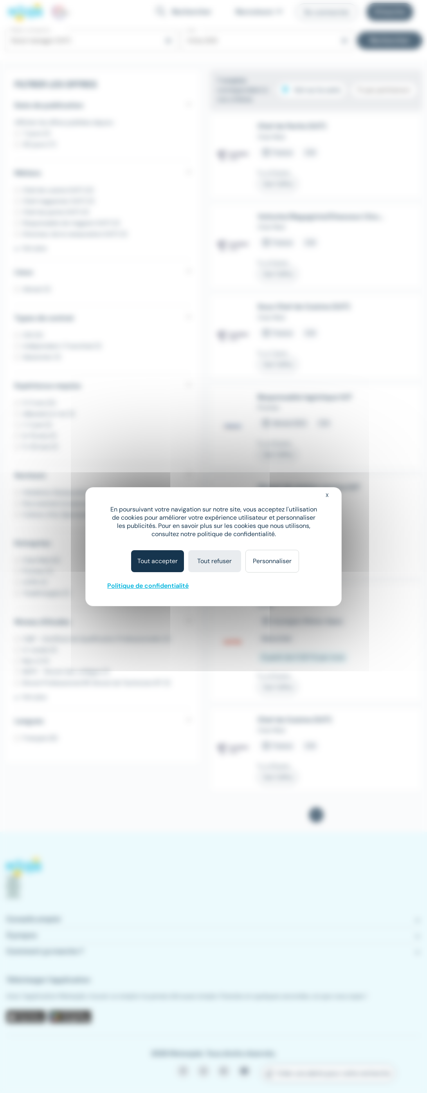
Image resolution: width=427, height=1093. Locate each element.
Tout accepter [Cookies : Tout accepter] (157, 561)
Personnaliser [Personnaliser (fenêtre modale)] (272, 561)
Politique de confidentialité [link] (148, 586)
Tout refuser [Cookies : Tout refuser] (214, 561)
